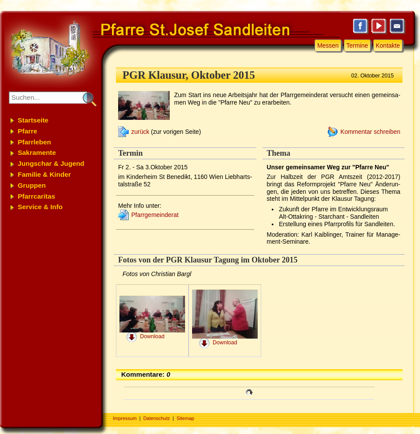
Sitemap (185, 418)
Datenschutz (156, 418)
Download (152, 336)
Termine (357, 45)
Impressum (124, 418)
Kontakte (388, 45)
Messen (328, 45)
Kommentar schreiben (370, 131)
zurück (140, 131)
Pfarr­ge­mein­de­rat (154, 214)
